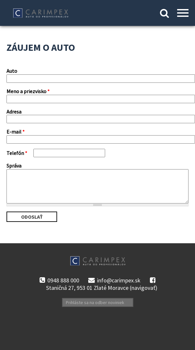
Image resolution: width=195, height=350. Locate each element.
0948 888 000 (63, 280)
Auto (11, 71)
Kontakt (97, 14)
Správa (13, 165)
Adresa (13, 111)
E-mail (15, 131)
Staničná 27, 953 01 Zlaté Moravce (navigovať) (101, 288)
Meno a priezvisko (28, 91)
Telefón (16, 153)
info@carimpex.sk (118, 280)
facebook (152, 280)
